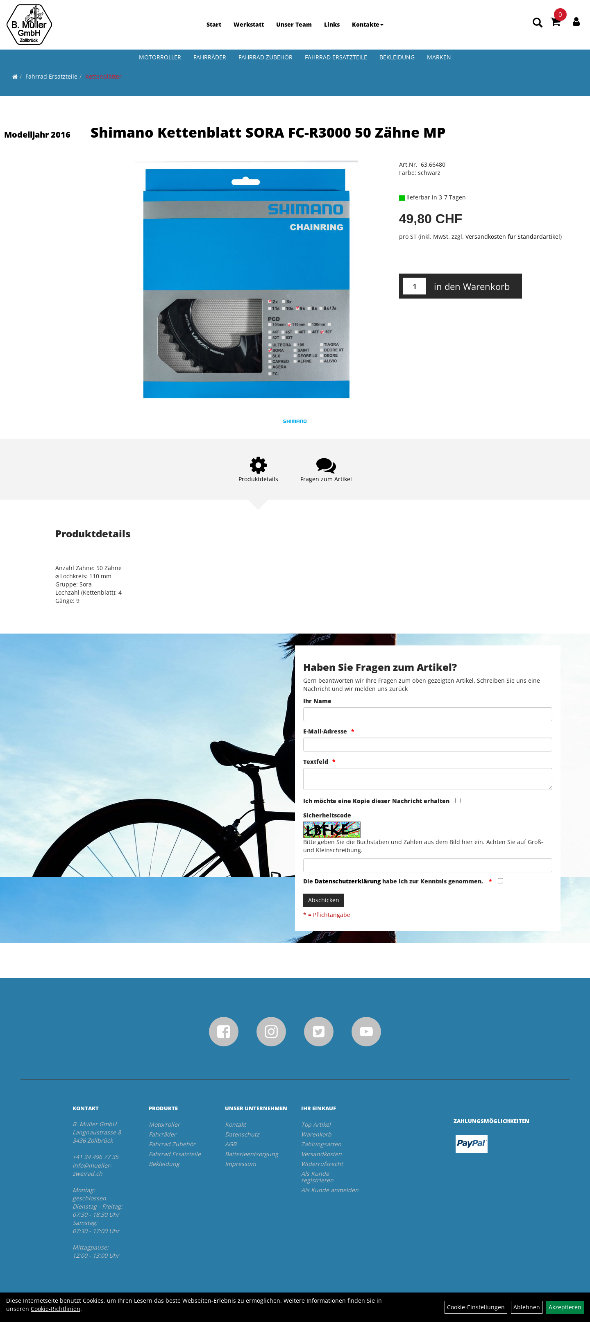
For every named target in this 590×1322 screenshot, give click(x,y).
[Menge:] (414, 286)
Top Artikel (316, 1124)
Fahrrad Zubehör (265, 57)
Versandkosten (321, 1154)
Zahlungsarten (321, 1144)
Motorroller (160, 57)
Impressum (240, 1164)
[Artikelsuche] (537, 23)
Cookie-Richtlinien (55, 1309)
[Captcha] (427, 865)
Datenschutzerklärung (348, 881)
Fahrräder (209, 57)
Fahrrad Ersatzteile (336, 57)
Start (213, 24)
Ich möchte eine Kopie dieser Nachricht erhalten (376, 801)
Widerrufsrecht (322, 1164)
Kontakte (368, 24)
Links (332, 24)
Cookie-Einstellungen (476, 1307)
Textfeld (315, 761)
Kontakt (235, 1124)
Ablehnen (526, 1307)
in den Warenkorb (472, 286)
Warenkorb (316, 1134)
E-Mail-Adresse (325, 731)
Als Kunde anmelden (330, 1190)
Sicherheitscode (327, 815)
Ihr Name (317, 701)
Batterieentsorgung (251, 1154)
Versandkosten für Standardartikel (512, 236)
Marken (439, 57)
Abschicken (323, 900)
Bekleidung (397, 57)
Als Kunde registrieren (317, 1177)
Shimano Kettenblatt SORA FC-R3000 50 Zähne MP (268, 132)
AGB (230, 1144)
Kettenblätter (103, 76)
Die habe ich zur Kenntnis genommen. (394, 881)
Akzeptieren (565, 1307)
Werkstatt (249, 24)
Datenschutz (242, 1134)
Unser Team (294, 24)
